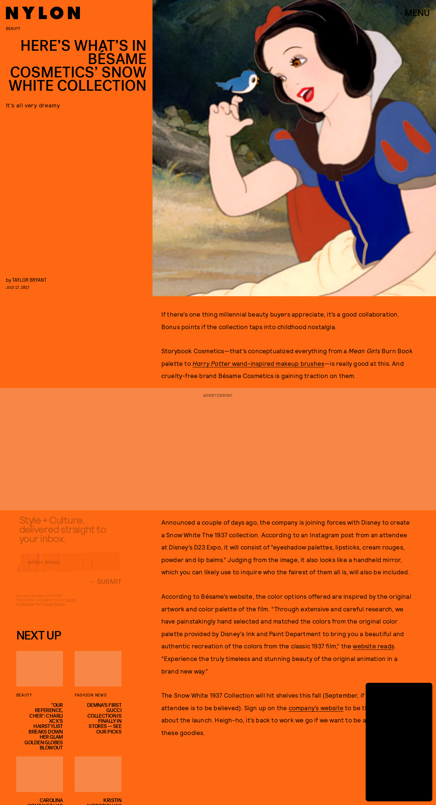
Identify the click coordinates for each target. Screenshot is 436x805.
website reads (373, 645)
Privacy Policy (53, 609)
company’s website (316, 707)
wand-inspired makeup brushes (258, 363)
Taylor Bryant (29, 280)
